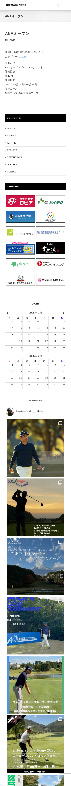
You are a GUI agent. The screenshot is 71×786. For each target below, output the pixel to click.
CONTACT (12, 171)
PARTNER (12, 143)
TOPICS (11, 128)
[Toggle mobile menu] (64, 5)
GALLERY (12, 164)
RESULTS (12, 150)
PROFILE (11, 135)
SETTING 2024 (14, 157)
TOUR (22, 56)
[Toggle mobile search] (57, 5)
